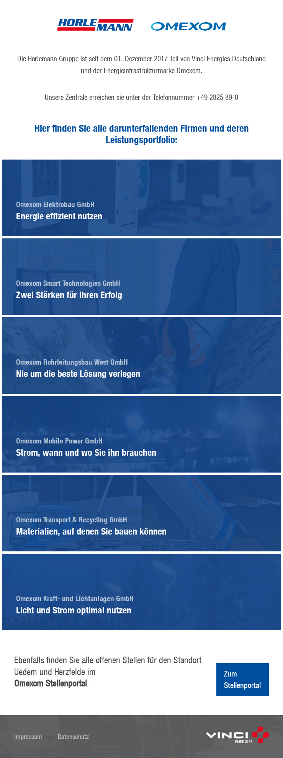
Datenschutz (73, 736)
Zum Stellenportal (242, 679)
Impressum (28, 736)
